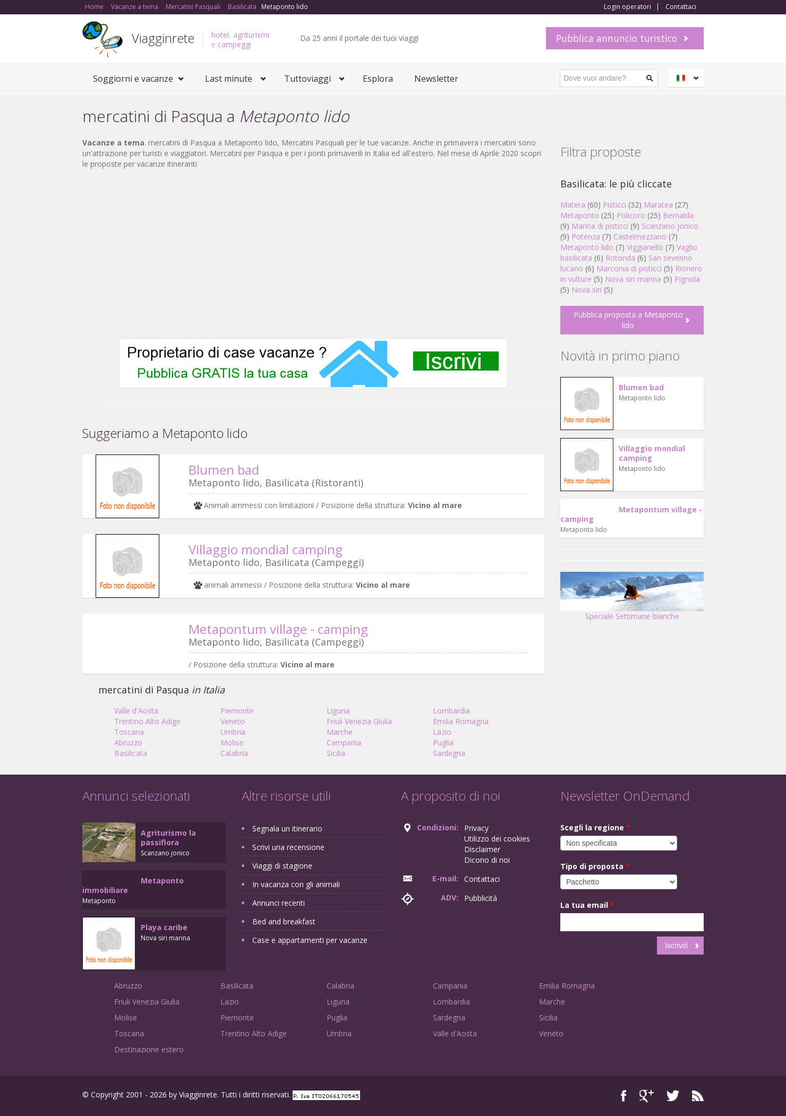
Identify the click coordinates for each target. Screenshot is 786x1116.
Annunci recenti (278, 903)
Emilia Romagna (461, 721)
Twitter (673, 1096)
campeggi (234, 44)
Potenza (585, 236)
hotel (220, 35)
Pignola (687, 279)
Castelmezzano (640, 236)
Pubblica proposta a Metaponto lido (628, 320)
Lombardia (451, 711)
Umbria (232, 732)
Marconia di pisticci (629, 268)
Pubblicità (480, 898)
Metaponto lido (586, 247)
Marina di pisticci (599, 226)
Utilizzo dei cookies (497, 839)
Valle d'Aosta (136, 711)
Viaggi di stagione (282, 866)
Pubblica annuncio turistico (616, 38)
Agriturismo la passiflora (168, 837)
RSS (698, 1096)
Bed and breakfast (283, 921)
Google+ (646, 1096)
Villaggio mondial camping (266, 549)
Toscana (129, 732)
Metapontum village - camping (278, 629)
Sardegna (449, 753)
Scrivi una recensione (288, 847)
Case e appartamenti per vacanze (310, 940)
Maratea (658, 205)
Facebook (624, 1096)
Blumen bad (224, 469)
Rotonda (620, 258)
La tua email (587, 905)
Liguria (338, 711)
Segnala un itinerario (287, 828)
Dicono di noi (487, 860)
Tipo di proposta (595, 866)
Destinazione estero (149, 1049)
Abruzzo (128, 742)
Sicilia (336, 753)
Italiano (688, 78)
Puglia (443, 742)
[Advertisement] (313, 254)
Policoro (631, 215)
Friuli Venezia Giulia (359, 721)
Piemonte (237, 711)
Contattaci (680, 7)
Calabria (234, 753)
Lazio (442, 732)
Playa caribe (164, 927)
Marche (340, 732)
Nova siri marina (633, 279)
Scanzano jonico (670, 226)
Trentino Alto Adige (147, 721)
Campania (344, 742)
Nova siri (586, 290)
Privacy (476, 828)
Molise (231, 742)
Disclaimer (482, 849)
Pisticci (614, 205)
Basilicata (130, 753)
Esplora (378, 78)
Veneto (232, 721)
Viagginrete (163, 38)
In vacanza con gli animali (296, 884)
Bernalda (678, 215)
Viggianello (645, 247)
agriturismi (251, 35)
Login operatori (627, 7)
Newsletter (436, 78)
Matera (572, 205)
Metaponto (579, 215)
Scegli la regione (595, 827)
